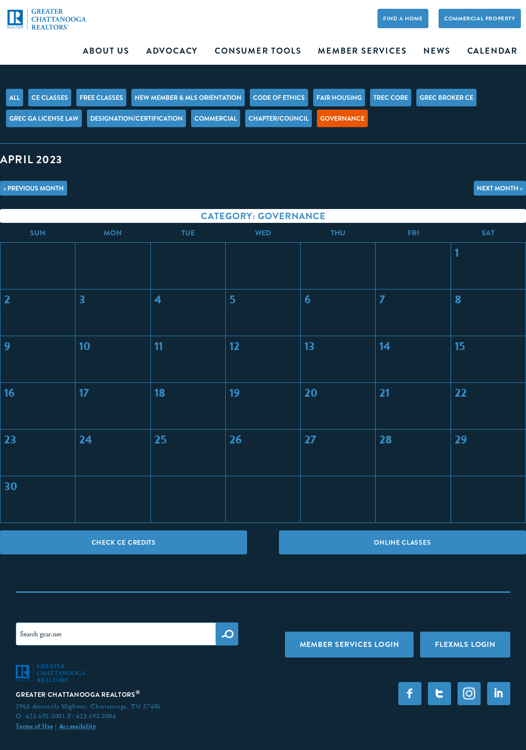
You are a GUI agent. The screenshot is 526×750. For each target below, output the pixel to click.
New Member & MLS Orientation (188, 97)
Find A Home (403, 19)
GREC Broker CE (446, 97)
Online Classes (402, 542)
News (436, 50)
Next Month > (500, 188)
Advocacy (172, 50)
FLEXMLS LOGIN (465, 644)
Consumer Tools (258, 50)
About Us (106, 50)
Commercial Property (479, 19)
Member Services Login (349, 644)
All (14, 97)
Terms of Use (34, 726)
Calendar (492, 50)
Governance (342, 118)
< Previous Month (33, 188)
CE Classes (49, 97)
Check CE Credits (124, 542)
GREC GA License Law (44, 118)
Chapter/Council (278, 118)
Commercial (215, 118)
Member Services (362, 50)
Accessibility (78, 726)
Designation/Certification (136, 118)
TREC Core (390, 97)
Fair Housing (339, 97)
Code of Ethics (279, 97)
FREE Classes (101, 97)
